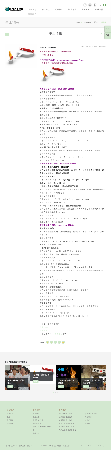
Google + (59, 342)
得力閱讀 (44, 330)
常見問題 (36, 414)
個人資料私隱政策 (25, 446)
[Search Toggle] (100, 5)
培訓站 (87, 423)
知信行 (87, 420)
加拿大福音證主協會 (66, 423)
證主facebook (46, 327)
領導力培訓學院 (91, 414)
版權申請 (36, 433)
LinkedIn (55, 342)
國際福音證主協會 (66, 414)
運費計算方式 (38, 420)
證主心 (103, 46)
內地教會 (86, 9)
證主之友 (36, 417)
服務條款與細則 (11, 446)
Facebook (47, 342)
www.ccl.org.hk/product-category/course (70, 60)
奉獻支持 (99, 9)
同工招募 (10, 420)
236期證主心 (57, 334)
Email (63, 342)
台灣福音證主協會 (66, 417)
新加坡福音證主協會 (66, 427)
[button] (54, 392)
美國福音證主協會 (66, 420)
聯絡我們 (10, 423)
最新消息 (32, 9)
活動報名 (59, 9)
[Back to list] (7, 34)
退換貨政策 (37, 423)
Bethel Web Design (98, 446)
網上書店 (46, 9)
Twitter (51, 342)
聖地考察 (72, 9)
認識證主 (32, 13)
